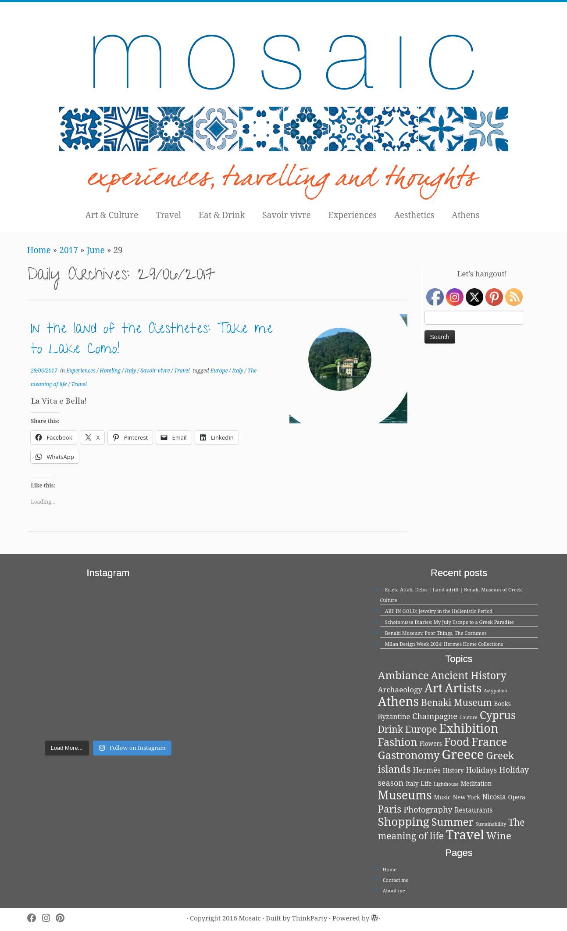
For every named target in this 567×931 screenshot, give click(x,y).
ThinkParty (309, 917)
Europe (219, 370)
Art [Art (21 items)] (433, 688)
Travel (168, 215)
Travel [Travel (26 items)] (465, 834)
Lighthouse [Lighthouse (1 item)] (446, 784)
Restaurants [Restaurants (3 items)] (473, 810)
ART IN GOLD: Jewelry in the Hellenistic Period (438, 611)
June (96, 250)
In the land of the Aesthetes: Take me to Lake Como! (152, 340)
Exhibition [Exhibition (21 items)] (468, 728)
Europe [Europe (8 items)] (421, 729)
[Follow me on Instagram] (49, 918)
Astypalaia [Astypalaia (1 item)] (495, 691)
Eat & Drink (222, 215)
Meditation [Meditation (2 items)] (476, 784)
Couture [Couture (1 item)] (469, 717)
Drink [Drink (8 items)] (390, 729)
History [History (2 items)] (453, 770)
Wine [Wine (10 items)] (498, 835)
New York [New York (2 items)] (466, 797)
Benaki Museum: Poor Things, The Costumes (436, 633)
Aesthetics (414, 215)
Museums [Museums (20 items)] (405, 795)
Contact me (396, 880)
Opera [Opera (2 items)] (516, 797)
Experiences (352, 215)
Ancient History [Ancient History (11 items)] (468, 675)
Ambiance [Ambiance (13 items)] (403, 675)
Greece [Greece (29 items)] (463, 754)
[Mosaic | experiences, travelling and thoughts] (283, 103)
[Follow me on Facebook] (34, 918)
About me (394, 890)
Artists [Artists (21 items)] (463, 688)
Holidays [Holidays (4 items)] (481, 770)
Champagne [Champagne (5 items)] (434, 715)
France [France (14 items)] (489, 741)
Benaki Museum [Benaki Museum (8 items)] (456, 702)
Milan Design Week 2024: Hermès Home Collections (444, 644)
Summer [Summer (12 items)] (452, 822)
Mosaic (249, 917)
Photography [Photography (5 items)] (427, 809)
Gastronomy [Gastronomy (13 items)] (409, 755)
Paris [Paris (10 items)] (390, 809)
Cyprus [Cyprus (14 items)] (498, 715)
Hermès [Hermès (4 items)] (426, 770)
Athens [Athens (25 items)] (398, 701)
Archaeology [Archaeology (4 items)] (400, 689)
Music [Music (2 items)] (442, 797)
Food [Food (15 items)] (457, 741)
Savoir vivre (287, 215)
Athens (465, 215)
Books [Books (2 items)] (502, 704)
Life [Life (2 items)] (426, 784)
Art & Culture (112, 215)
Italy (131, 370)
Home (39, 250)
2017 (68, 250)
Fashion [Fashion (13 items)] (397, 741)
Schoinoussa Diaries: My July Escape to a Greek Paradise (449, 622)
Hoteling (111, 370)
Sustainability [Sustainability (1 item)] (490, 824)
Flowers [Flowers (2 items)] (431, 744)
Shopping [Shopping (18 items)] (403, 821)
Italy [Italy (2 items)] (412, 784)
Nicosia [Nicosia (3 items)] (494, 797)
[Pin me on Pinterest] (63, 918)
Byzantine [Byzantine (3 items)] (394, 716)
